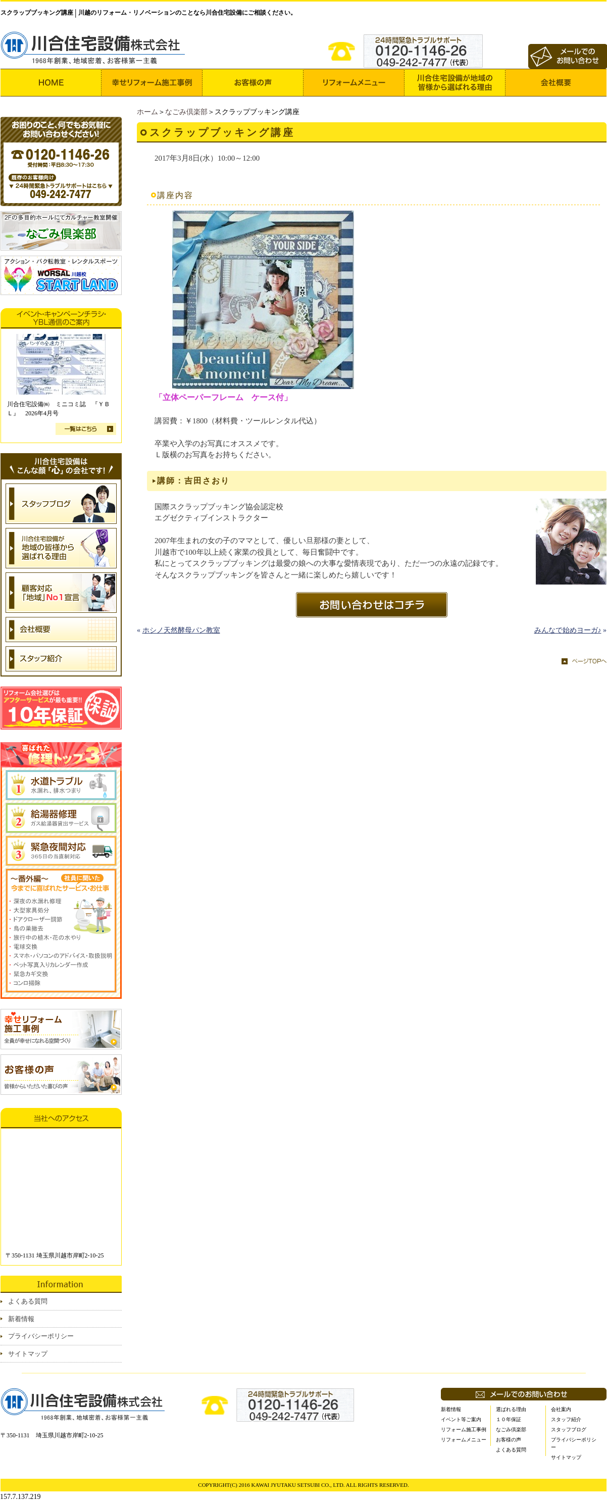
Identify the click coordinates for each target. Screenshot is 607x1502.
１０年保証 (508, 1419)
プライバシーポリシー (41, 1336)
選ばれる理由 (511, 1409)
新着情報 (21, 1319)
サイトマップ (27, 1354)
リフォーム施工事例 (463, 1429)
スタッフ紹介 (566, 1419)
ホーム (147, 112)
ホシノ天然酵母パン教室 (181, 630)
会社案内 (561, 1409)
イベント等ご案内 (461, 1419)
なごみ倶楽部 (186, 112)
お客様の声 (508, 1439)
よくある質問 (27, 1301)
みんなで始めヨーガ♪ (567, 630)
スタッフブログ (568, 1429)
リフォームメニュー (463, 1439)
